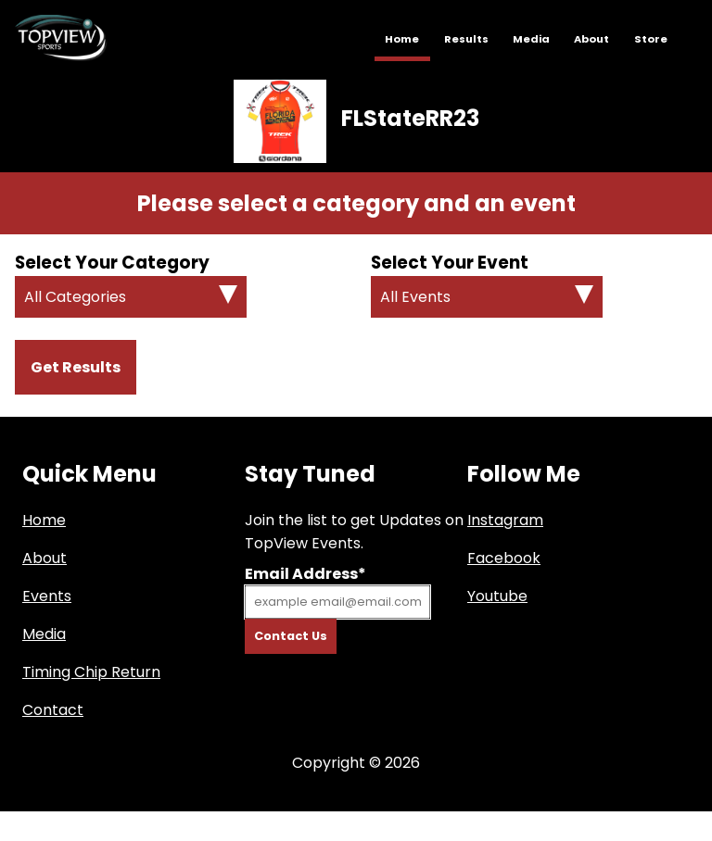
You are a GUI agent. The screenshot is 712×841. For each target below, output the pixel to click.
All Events (415, 297)
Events (46, 596)
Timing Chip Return (91, 672)
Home (402, 38)
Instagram (505, 520)
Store (651, 38)
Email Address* (305, 573)
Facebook (503, 558)
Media (531, 38)
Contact (52, 710)
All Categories (75, 297)
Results (466, 38)
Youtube (497, 596)
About (591, 38)
